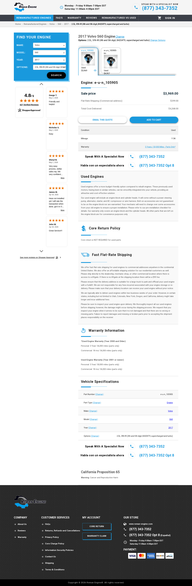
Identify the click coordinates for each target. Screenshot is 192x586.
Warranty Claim (96, 536)
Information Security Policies (57, 550)
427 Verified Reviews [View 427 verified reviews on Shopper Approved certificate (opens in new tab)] (29, 104)
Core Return (96, 526)
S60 (171, 419)
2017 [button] (37, 60)
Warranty (20, 537)
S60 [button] (36, 52)
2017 (170, 428)
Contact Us (48, 556)
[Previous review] (41, 84)
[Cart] (160, 18)
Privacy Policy (50, 537)
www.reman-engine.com (141, 524)
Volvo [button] (37, 45)
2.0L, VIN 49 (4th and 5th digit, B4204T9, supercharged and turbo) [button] (50, 67)
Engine (170, 403)
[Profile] (170, 18)
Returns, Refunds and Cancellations (60, 530)
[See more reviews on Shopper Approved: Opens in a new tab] (37, 257)
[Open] (95, 70)
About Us (20, 524)
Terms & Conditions (52, 569)
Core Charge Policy (52, 543)
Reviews (20, 530)
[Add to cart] (154, 120)
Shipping (47, 563)
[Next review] (41, 251)
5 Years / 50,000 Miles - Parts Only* (160, 147)
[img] (29, 100)
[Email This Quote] (102, 120)
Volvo (170, 411)
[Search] (56, 75)
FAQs (45, 524)
